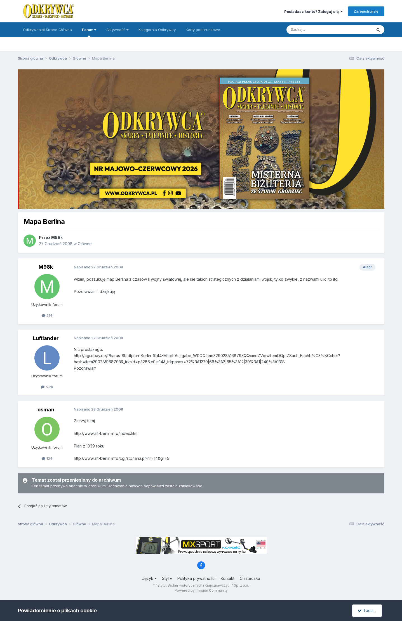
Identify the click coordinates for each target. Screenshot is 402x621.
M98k (57, 237)
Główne (85, 243)
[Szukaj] (315, 29)
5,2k (47, 387)
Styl (167, 578)
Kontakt (227, 578)
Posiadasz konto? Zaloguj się (313, 11)
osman (45, 410)
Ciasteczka (250, 578)
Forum (89, 32)
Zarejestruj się (366, 11)
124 (47, 458)
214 (47, 315)
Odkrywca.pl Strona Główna (47, 29)
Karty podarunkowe (203, 29)
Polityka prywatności (196, 578)
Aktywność (117, 29)
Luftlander (46, 338)
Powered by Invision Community (201, 590)
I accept (367, 610)
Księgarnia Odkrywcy (157, 29)
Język (149, 578)
